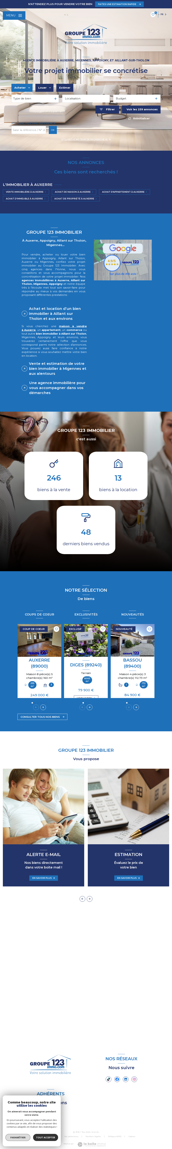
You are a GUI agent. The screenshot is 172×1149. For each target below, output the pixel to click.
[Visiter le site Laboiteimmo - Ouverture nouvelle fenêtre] (91, 1144)
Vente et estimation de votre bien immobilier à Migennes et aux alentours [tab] (57, 368)
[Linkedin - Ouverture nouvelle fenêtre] (126, 1079)
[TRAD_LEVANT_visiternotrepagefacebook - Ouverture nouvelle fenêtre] (117, 1079)
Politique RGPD (114, 1136)
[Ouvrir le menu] (14, 15)
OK (53, 130)
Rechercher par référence (33, 123)
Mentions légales (93, 1136)
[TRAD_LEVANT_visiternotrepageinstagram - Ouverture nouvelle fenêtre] (134, 1079)
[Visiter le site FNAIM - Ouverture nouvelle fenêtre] (58, 1113)
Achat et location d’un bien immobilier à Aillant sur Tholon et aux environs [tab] (55, 314)
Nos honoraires (50, 1136)
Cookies (132, 1136)
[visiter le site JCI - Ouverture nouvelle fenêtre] (43, 1113)
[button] (43, 707)
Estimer (64, 87)
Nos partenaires (71, 1136)
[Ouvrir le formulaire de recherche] (107, 109)
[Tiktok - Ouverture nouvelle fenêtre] (108, 1079)
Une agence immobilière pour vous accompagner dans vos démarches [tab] (57, 388)
